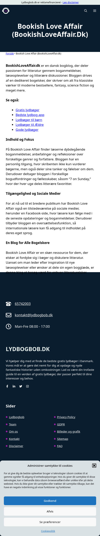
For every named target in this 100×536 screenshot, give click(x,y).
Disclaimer (16, 446)
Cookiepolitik (48, 531)
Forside (10, 53)
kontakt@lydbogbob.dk (34, 315)
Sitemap (62, 439)
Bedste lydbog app (30, 115)
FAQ (60, 446)
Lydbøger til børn (29, 120)
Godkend (50, 501)
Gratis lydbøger (27, 110)
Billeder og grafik (68, 431)
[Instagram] (27, 386)
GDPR (61, 424)
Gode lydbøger (27, 129)
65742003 (23, 303)
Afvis (50, 511)
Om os (13, 431)
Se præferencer (50, 522)
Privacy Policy (66, 417)
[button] (94, 465)
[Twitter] (20, 386)
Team (12, 424)
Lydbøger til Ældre (30, 124)
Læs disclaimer (71, 2)
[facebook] (7, 386)
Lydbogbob (16, 417)
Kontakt (14, 439)
